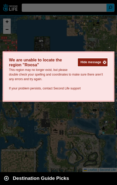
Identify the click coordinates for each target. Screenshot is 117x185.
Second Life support (67, 88)
